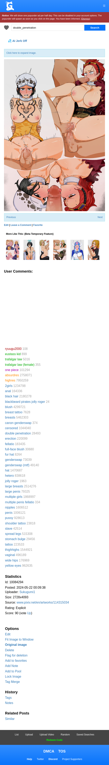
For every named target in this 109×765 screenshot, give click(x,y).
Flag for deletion (16, 655)
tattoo (9, 544)
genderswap (13, 459)
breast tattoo (13, 412)
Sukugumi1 (27, 592)
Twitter (40, 759)
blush (8, 407)
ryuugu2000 (13, 348)
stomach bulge (15, 539)
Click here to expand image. (21, 53)
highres (10, 380)
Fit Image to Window (19, 639)
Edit (7, 634)
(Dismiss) (85, 19)
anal (8, 391)
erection (10, 438)
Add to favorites (16, 660)
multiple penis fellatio (19, 502)
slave (8, 528)
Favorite (38, 225)
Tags (8, 697)
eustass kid (13, 354)
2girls (8, 386)
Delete (9, 650)
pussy (9, 518)
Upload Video (47, 734)
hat (7, 470)
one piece (12, 370)
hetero (9, 475)
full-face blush (14, 449)
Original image (16, 644)
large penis (12, 491)
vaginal (10, 555)
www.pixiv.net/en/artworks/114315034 (43, 602)
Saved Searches (85, 734)
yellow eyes (13, 565)
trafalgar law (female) (19, 364)
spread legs (13, 534)
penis (8, 512)
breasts (10, 417)
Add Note (11, 666)
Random (65, 734)
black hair (11, 396)
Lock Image (13, 676)
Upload (29, 734)
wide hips (11, 560)
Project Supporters (72, 759)
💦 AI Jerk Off (17, 40)
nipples (10, 507)
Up (29, 613)
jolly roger (12, 481)
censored (11, 428)
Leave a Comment (21, 225)
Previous (11, 217)
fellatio (9, 444)
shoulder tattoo (15, 523)
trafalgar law (13, 359)
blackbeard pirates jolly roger (25, 401)
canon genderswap (18, 423)
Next (100, 217)
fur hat (9, 454)
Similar (10, 719)
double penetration (18, 433)
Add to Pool (13, 671)
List (17, 734)
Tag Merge (12, 681)
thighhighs (12, 549)
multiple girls (13, 496)
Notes (9, 703)
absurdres (12, 375)
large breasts (14, 486)
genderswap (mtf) (17, 465)
